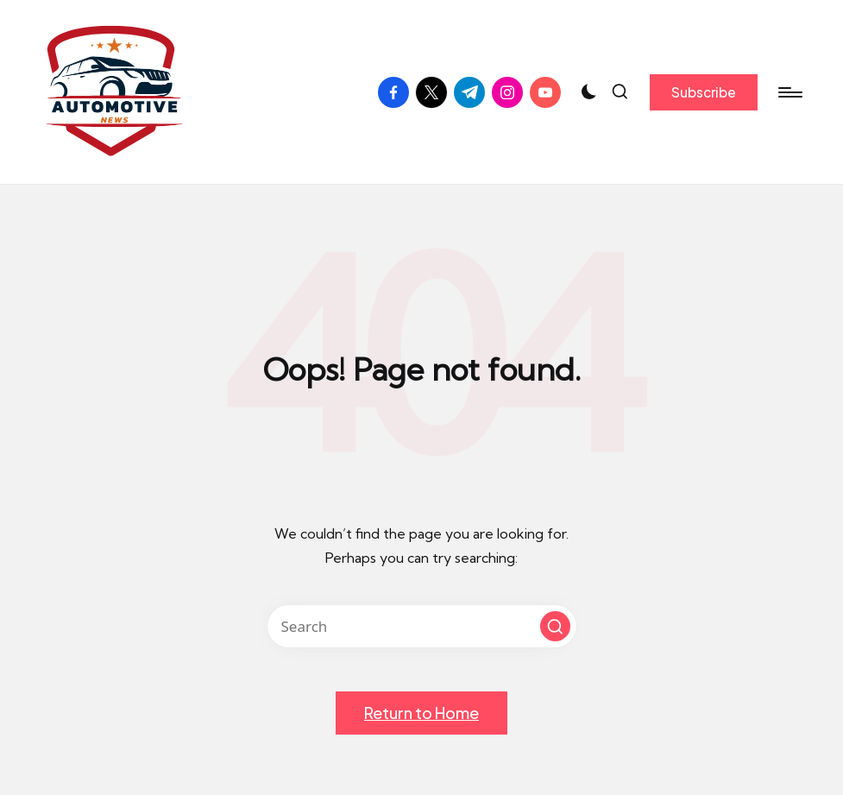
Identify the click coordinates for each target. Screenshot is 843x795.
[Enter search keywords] (422, 626)
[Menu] (789, 92)
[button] (704, 92)
